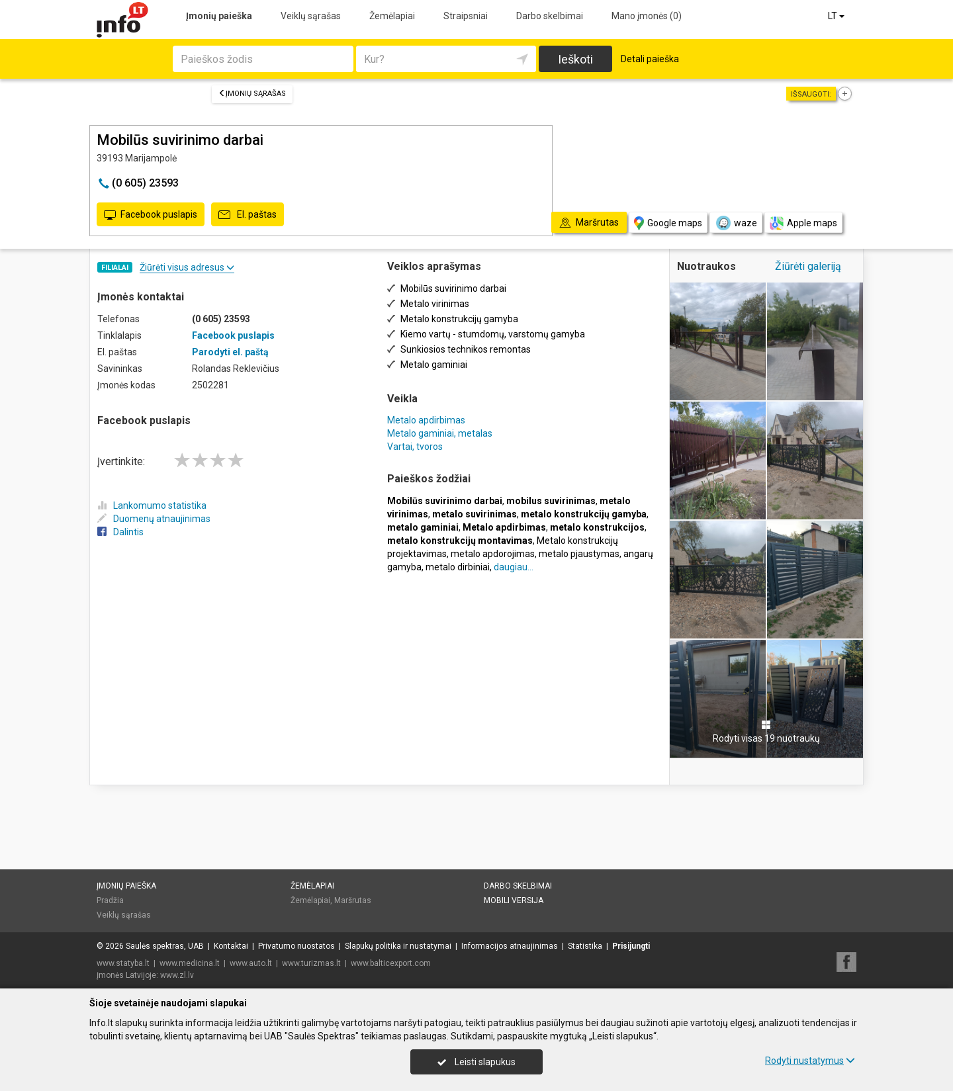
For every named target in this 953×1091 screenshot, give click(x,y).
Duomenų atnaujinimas (153, 518)
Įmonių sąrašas (252, 93)
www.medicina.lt (189, 963)
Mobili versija (513, 900)
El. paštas (247, 215)
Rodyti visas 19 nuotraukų (766, 732)
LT (837, 16)
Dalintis (120, 532)
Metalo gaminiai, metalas (439, 433)
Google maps (668, 223)
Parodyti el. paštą (230, 352)
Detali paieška (650, 59)
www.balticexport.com (391, 963)
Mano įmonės (647, 16)
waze (736, 223)
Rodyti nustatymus (810, 1060)
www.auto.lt (251, 963)
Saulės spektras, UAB (165, 946)
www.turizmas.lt (311, 963)
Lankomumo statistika (151, 505)
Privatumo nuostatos (296, 946)
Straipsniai (465, 16)
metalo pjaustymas (579, 553)
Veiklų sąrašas (311, 16)
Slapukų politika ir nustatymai (398, 946)
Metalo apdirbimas (426, 420)
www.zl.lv (177, 975)
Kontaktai (231, 946)
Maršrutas (352, 900)
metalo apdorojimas (493, 553)
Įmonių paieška (219, 16)
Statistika (585, 946)
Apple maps (803, 223)
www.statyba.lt (123, 963)
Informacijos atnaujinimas (509, 946)
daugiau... (513, 567)
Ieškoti (575, 59)
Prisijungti (631, 946)
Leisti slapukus (476, 1062)
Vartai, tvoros (415, 446)
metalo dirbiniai (458, 567)
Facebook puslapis (150, 215)
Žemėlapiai (392, 16)
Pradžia (110, 900)
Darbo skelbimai (549, 16)
